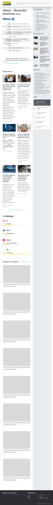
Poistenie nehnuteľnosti (40, 86)
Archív (29, 496)
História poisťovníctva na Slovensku (42, 91)
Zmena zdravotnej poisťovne (41, 80)
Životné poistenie (38, 81)
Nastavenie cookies (43, 498)
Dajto (7, 249)
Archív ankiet (38, 127)
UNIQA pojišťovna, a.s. (41, 28)
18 (22, 210)
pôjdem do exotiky (41, 117)
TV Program (8, 216)
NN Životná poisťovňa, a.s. (42, 25)
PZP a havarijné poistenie (40, 84)
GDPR (40, 496)
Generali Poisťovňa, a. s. (42, 15)
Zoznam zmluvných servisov (13, 63)
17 (21, 210)
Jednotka (8, 240)
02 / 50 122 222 (16, 26)
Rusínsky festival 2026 (39, 73)
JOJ (7, 220)
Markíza (8, 230)
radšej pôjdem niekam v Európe (42, 108)
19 (24, 210)
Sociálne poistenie (39, 89)
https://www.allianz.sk (18, 48)
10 (10, 210)
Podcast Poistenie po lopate (41, 93)
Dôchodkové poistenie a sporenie (42, 87)
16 (19, 210)
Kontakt (29, 498)
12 (13, 210)
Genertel (38, 30)
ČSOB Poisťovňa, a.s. (41, 24)
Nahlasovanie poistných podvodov (42, 90)
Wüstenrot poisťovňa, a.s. (42, 27)
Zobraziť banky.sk (26, 261)
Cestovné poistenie (39, 83)
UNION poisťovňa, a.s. (41, 20)
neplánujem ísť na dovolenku (41, 122)
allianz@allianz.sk (17, 50)
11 (11, 210)
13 (14, 210)
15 (17, 210)
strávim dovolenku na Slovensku (41, 113)
